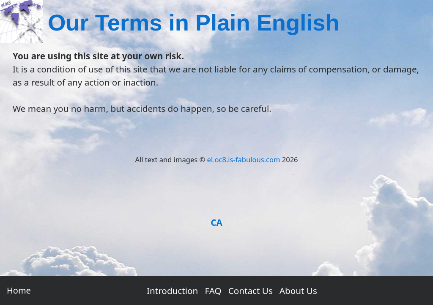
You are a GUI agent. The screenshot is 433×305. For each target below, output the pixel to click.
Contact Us (250, 291)
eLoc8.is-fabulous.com (243, 159)
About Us (298, 291)
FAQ (213, 291)
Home (19, 290)
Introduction (172, 291)
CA (216, 222)
